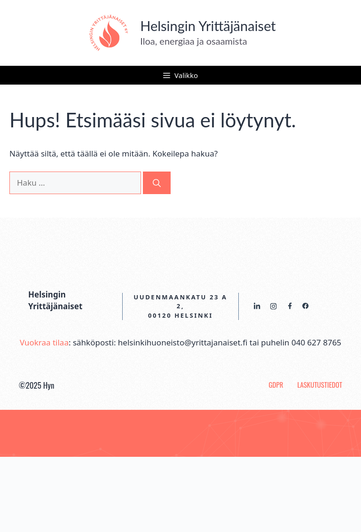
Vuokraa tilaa (44, 342)
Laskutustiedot (319, 384)
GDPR (276, 384)
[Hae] (157, 183)
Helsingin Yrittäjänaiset (208, 25)
